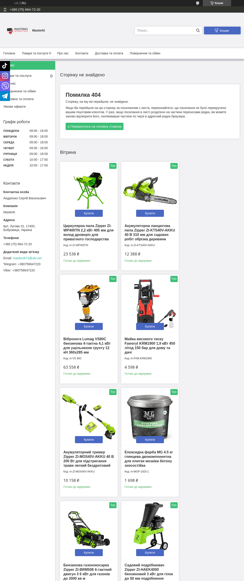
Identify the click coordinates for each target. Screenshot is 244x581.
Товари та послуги (35, 53)
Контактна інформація (82, 544)
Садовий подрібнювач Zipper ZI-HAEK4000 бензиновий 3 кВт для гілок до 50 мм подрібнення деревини (148, 463)
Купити (88, 212)
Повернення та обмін (145, 53)
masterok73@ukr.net (27, 258)
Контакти (81, 53)
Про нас (63, 53)
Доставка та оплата (109, 53)
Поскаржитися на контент (110, 576)
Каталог (9, 559)
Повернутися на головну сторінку (96, 126)
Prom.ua (143, 572)
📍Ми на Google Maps (141, 544)
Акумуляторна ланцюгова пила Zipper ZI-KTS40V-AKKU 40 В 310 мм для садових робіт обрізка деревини (146, 234)
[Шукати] (198, 30)
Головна (9, 53)
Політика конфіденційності (85, 549)
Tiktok (189, 544)
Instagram (191, 549)
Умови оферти (14, 106)
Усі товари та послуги (148, 515)
